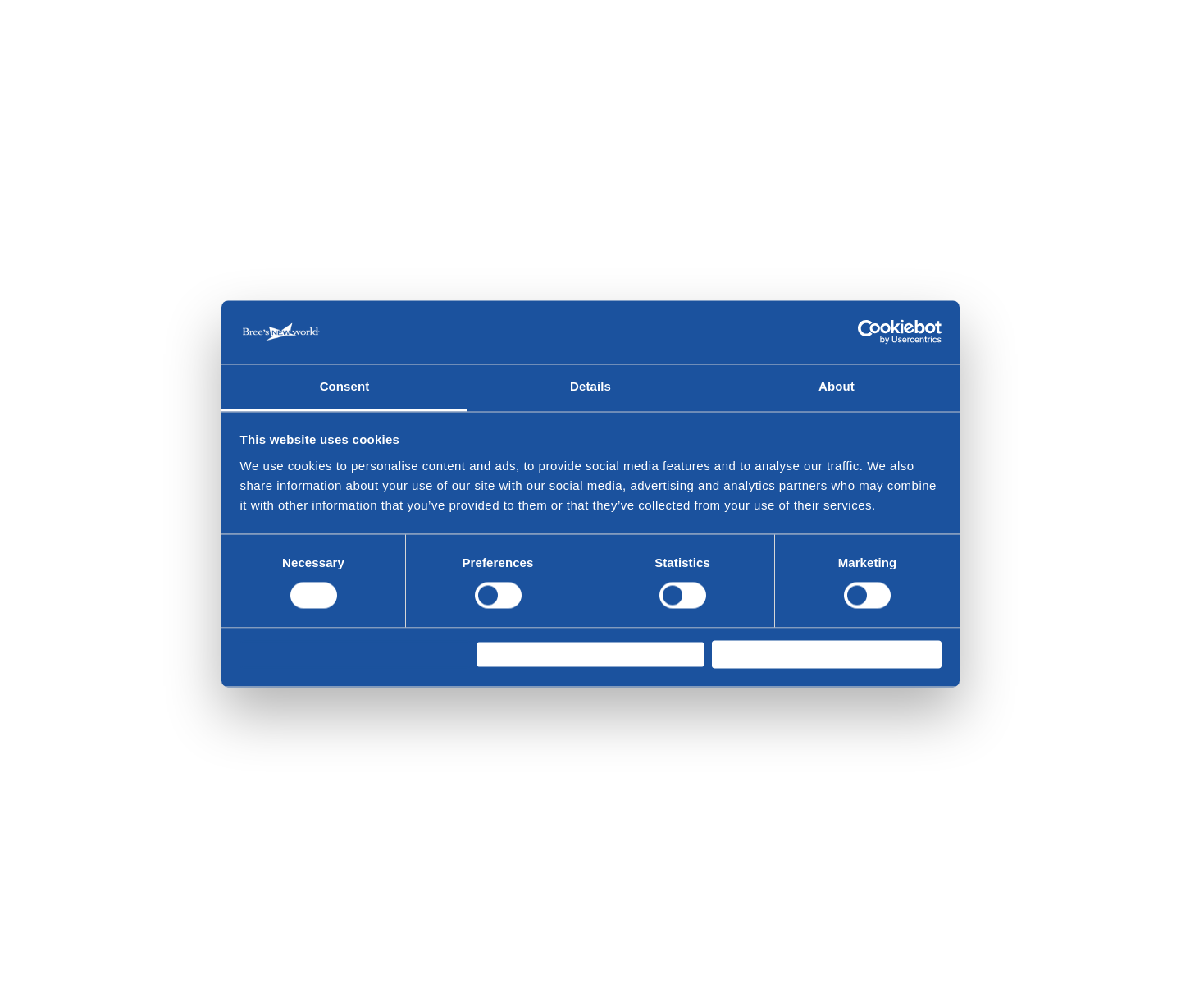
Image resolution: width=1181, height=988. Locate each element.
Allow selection (534, 654)
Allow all (751, 654)
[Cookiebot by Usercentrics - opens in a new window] (870, 325)
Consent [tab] (345, 380)
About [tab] (836, 380)
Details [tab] (590, 380)
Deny (269, 654)
